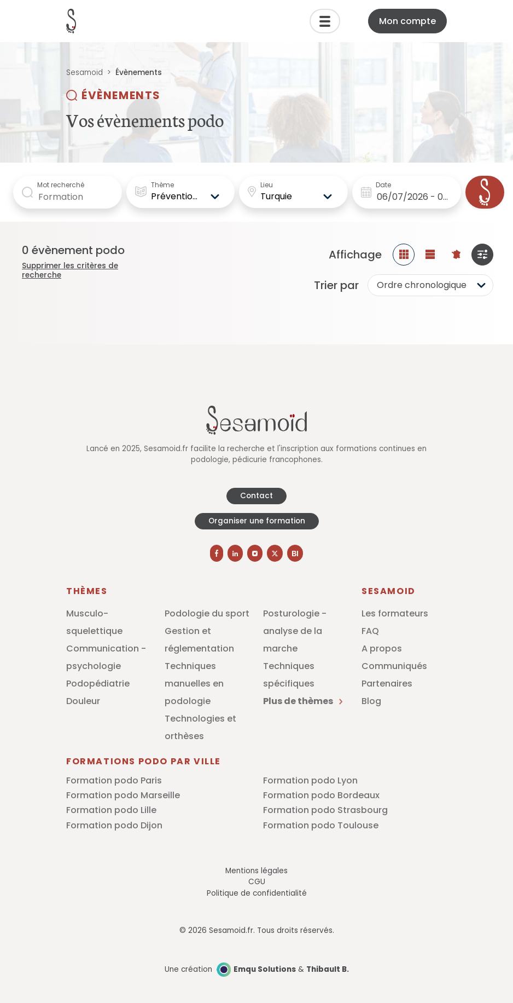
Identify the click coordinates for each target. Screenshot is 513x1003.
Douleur (83, 701)
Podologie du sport (207, 613)
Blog (371, 701)
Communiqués (394, 666)
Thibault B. (327, 969)
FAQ (370, 631)
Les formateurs (395, 613)
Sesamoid (84, 72)
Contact (256, 496)
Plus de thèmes (302, 701)
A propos (382, 648)
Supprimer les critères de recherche (70, 270)
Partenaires (387, 683)
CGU (256, 882)
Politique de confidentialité (257, 893)
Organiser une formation (256, 521)
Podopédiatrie (98, 683)
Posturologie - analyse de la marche (295, 631)
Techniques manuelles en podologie (194, 683)
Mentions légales (256, 871)
